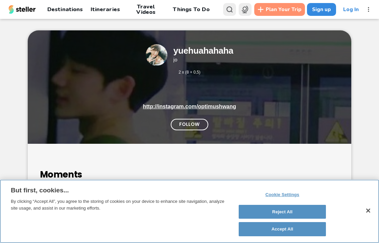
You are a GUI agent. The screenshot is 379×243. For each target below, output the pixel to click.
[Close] (368, 210)
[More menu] (368, 9)
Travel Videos (146, 9)
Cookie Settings (282, 194)
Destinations (65, 9)
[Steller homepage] (22, 9)
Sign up (321, 9)
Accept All (282, 229)
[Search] (229, 9)
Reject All (282, 211)
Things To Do (191, 9)
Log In (351, 9)
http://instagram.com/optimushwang (189, 106)
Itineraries (105, 9)
